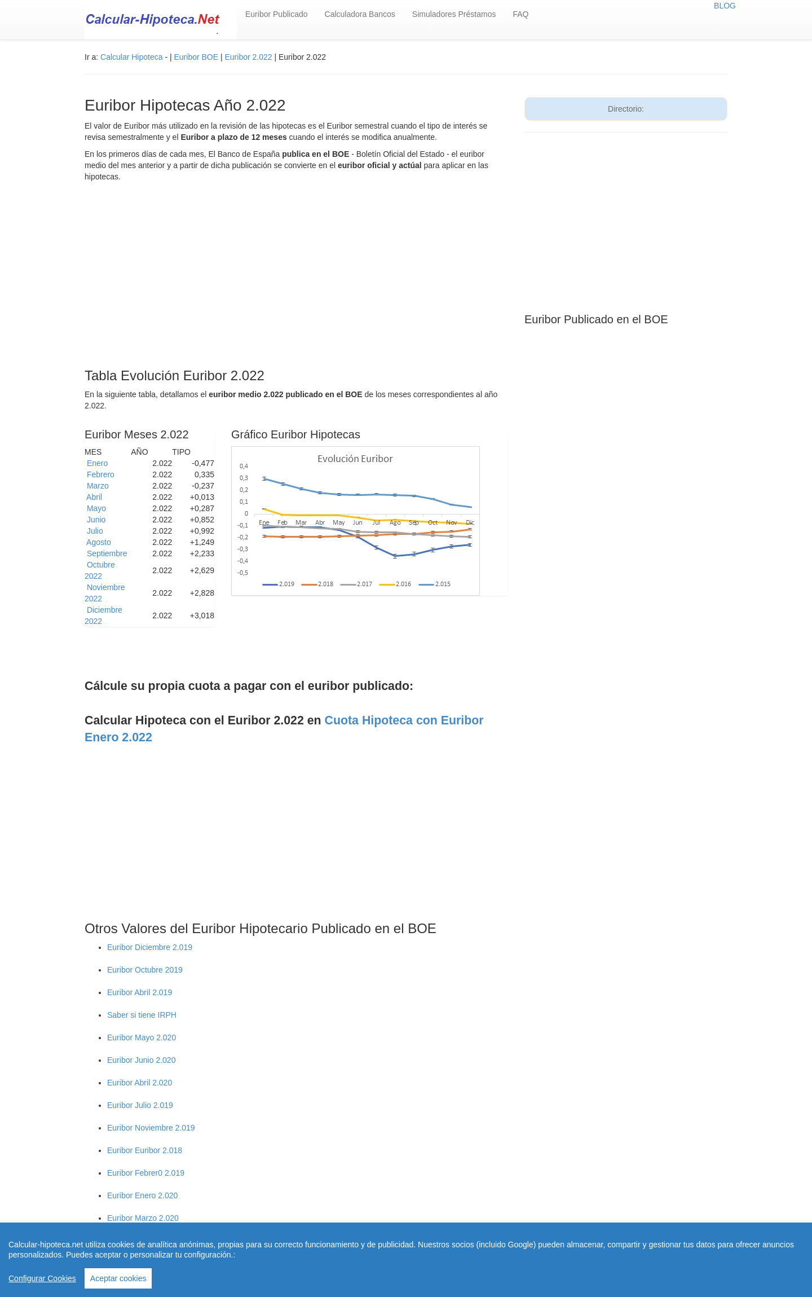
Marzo (98, 485)
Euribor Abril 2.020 (139, 1082)
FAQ (520, 14)
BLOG (725, 5)
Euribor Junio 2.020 (141, 1060)
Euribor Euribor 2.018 (144, 1150)
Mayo (96, 508)
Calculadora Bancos (360, 14)
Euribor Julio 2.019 (140, 1105)
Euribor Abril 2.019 (139, 992)
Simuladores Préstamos (454, 14)
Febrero (101, 474)
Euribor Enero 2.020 (142, 1195)
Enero (97, 463)
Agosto (99, 542)
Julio (95, 530)
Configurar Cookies (42, 1278)
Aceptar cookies (118, 1278)
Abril (94, 497)
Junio (96, 519)
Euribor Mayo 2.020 (141, 1037)
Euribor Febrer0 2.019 (145, 1172)
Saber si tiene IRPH (141, 1014)
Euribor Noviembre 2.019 (151, 1127)
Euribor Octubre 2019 (145, 969)
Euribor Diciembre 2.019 (149, 947)
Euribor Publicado (276, 14)
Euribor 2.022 (250, 56)
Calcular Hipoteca (131, 56)
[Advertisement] (296, 278)
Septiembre (107, 553)
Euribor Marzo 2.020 (143, 1218)
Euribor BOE (196, 56)
